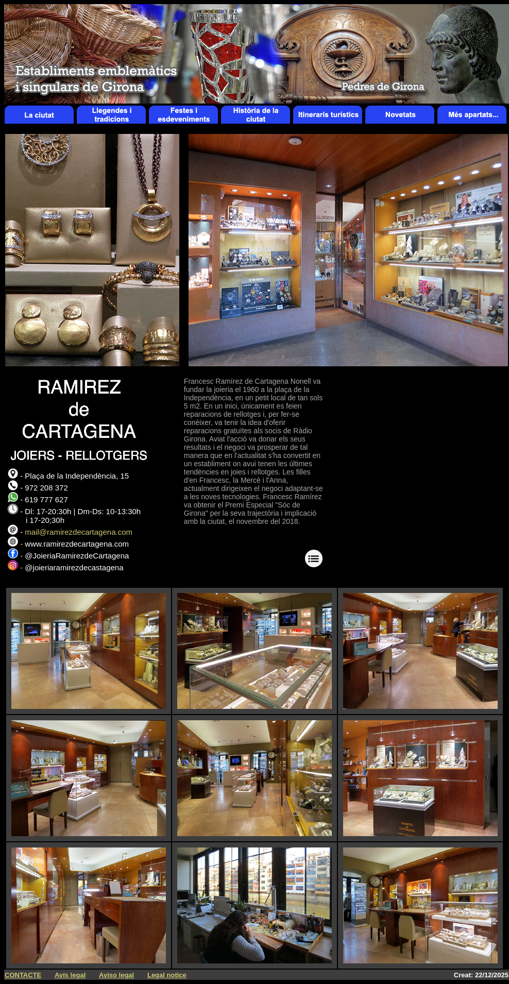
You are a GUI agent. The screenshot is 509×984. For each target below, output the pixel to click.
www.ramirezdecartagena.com (77, 543)
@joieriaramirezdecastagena (74, 567)
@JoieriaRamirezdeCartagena (77, 555)
